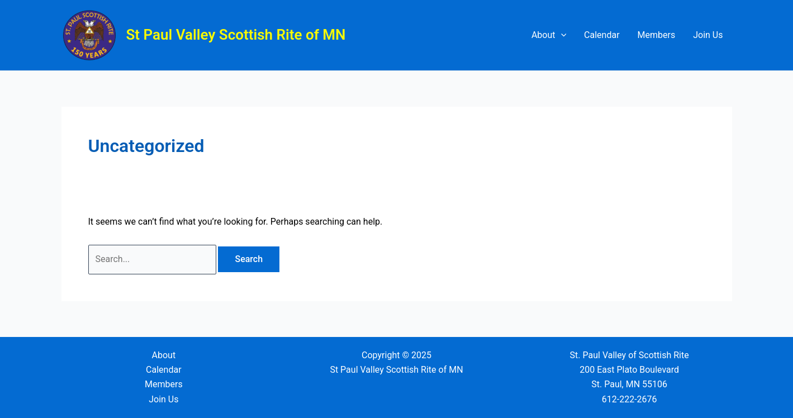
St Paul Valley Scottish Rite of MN (236, 34)
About (548, 35)
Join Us (708, 35)
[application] (561, 35)
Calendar (601, 35)
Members (657, 35)
